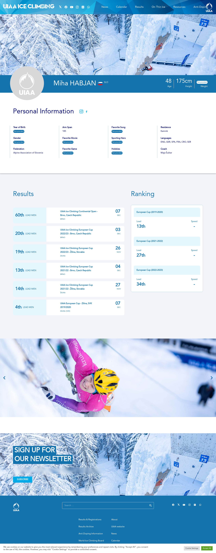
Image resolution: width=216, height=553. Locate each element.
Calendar (115, 541)
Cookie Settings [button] (191, 548)
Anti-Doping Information (91, 534)
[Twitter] (60, 7)
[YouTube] (71, 7)
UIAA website (118, 527)
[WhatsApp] (88, 7)
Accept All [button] (207, 548)
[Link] (34, 506)
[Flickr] (83, 7)
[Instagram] (77, 7)
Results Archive (86, 527)
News (114, 534)
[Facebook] (66, 7)
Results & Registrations (90, 520)
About (114, 520)
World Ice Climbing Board (91, 541)
